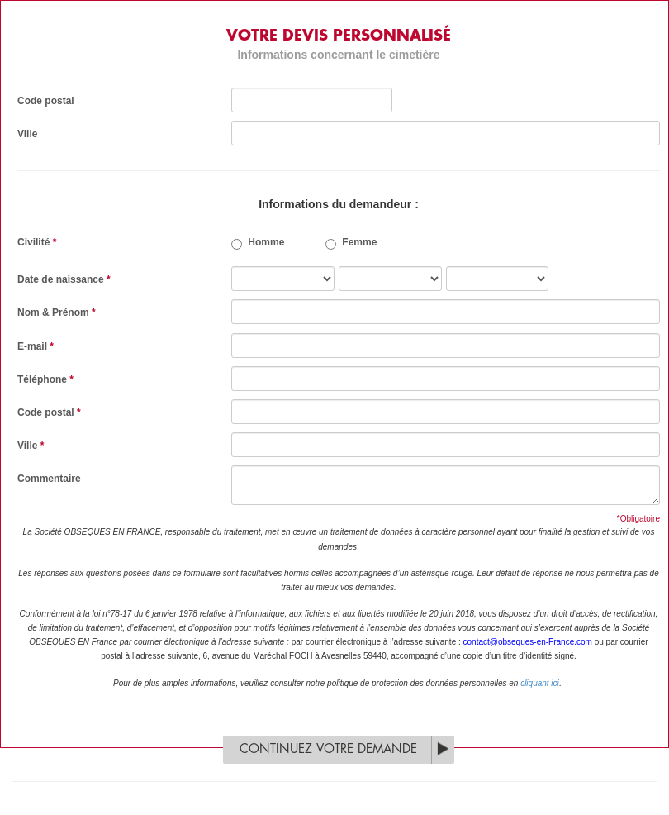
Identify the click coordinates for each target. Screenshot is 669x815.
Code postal (45, 101)
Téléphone (45, 379)
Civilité (36, 242)
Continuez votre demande (328, 749)
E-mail (35, 346)
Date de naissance (64, 279)
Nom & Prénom (56, 312)
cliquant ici (539, 683)
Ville (27, 134)
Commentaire (49, 478)
